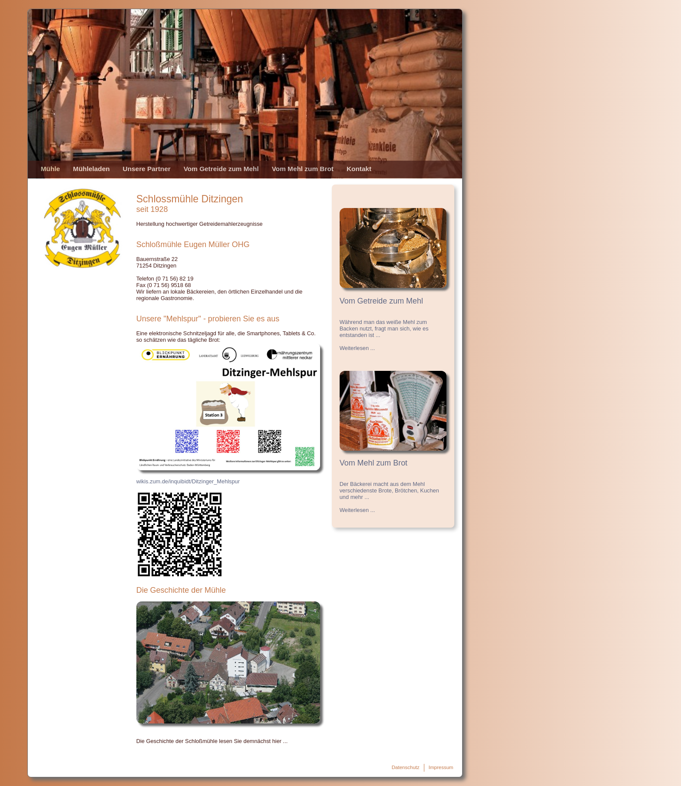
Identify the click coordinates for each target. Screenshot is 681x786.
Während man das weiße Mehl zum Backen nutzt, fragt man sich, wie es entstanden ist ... (384, 328)
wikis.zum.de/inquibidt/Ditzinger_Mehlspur (188, 481)
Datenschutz (406, 767)
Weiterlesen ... (357, 348)
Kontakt (359, 168)
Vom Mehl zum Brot (303, 168)
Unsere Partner (147, 168)
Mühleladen (91, 168)
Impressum (441, 767)
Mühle (50, 168)
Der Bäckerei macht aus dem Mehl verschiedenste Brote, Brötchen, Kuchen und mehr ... (389, 490)
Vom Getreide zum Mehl (221, 168)
